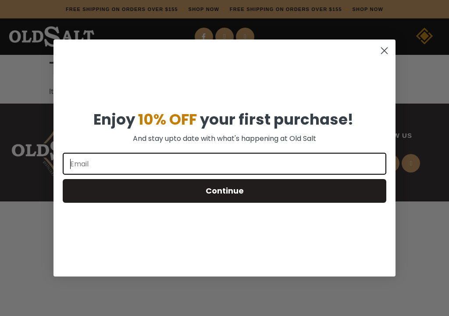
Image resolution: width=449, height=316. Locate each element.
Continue (225, 190)
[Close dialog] (384, 50)
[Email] (224, 164)
